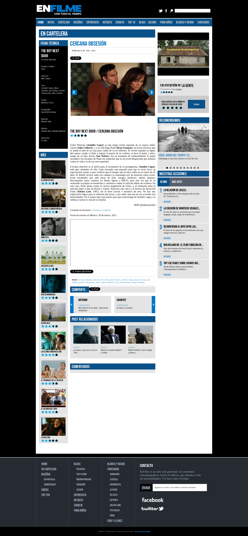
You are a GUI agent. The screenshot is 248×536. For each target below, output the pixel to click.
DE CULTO (113, 495)
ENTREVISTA (92, 22)
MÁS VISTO (177, 182)
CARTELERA (64, 22)
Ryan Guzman (140, 280)
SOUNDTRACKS (50, 484)
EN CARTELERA (54, 34)
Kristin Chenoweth (86, 282)
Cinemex (96, 210)
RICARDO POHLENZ (83, 479)
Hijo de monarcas (53, 293)
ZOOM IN (120, 22)
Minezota (53, 236)
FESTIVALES (115, 510)
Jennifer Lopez (127, 280)
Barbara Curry (113, 282)
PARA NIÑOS (166, 22)
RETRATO (107, 22)
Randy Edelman (137, 282)
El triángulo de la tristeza (53, 379)
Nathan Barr (124, 282)
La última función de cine (53, 350)
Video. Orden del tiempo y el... (175, 155)
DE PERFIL (114, 500)
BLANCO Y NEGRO (185, 22)
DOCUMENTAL (115, 484)
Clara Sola (53, 322)
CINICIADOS (203, 22)
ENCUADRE (80, 484)
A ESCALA (114, 479)
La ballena (53, 436)
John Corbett (100, 282)
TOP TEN (45, 495)
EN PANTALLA (49, 479)
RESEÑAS (78, 22)
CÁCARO (152, 22)
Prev (74, 92)
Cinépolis (106, 210)
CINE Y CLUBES (114, 521)
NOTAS (51, 22)
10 (198, 168)
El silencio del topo (53, 407)
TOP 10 (131, 22)
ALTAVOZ (113, 489)
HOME (41, 22)
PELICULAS (80, 469)
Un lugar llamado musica (53, 207)
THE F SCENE (81, 474)
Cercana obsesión (85, 280)
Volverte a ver (53, 264)
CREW (112, 515)
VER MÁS (167, 202)
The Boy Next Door (101, 280)
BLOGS (142, 22)
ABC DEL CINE (115, 505)
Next (151, 92)
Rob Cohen (115, 280)
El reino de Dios (53, 179)
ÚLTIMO (163, 182)
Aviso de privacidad (142, 531)
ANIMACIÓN (114, 474)
